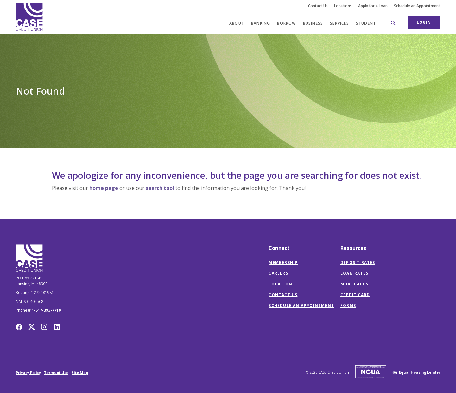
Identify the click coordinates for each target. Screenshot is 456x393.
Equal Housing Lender (419, 372)
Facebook (19, 327)
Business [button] (313, 23)
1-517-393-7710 (46, 310)
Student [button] (366, 23)
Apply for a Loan (373, 6)
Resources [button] (353, 248)
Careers (278, 273)
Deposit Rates (357, 262)
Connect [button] (279, 248)
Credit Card (355, 294)
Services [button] (339, 23)
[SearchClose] (393, 23)
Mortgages (354, 284)
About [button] (236, 23)
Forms (348, 305)
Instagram (44, 327)
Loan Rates (354, 273)
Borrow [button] (286, 23)
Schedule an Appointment (417, 6)
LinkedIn (57, 327)
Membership (283, 262)
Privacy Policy (28, 372)
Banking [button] (260, 23)
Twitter (31, 327)
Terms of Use (56, 372)
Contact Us (318, 6)
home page (103, 187)
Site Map (80, 372)
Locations (343, 6)
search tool (160, 187)
